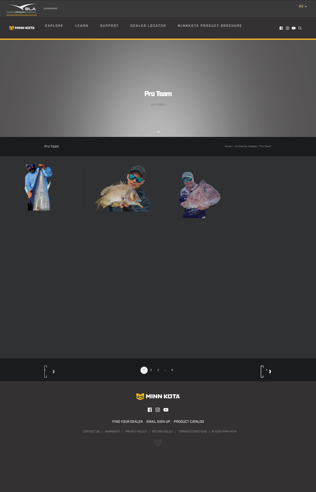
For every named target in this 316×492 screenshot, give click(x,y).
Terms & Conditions (192, 431)
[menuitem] (60, 28)
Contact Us (91, 431)
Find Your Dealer (127, 422)
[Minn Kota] (22, 28)
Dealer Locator (148, 26)
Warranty (112, 431)
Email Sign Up (158, 422)
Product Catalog (189, 422)
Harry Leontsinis (42, 223)
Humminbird (50, 8)
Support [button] (109, 26)
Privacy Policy (136, 431)
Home (228, 146)
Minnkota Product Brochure (210, 26)
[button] (281, 28)
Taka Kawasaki (119, 232)
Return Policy (162, 431)
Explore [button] (54, 26)
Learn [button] (81, 26)
